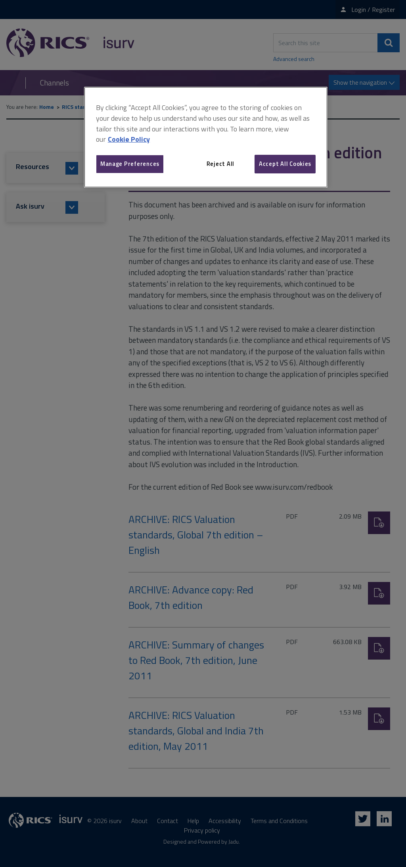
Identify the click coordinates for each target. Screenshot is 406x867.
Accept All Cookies (285, 163)
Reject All (220, 163)
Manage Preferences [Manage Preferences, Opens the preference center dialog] (129, 163)
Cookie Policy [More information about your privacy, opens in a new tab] (129, 139)
